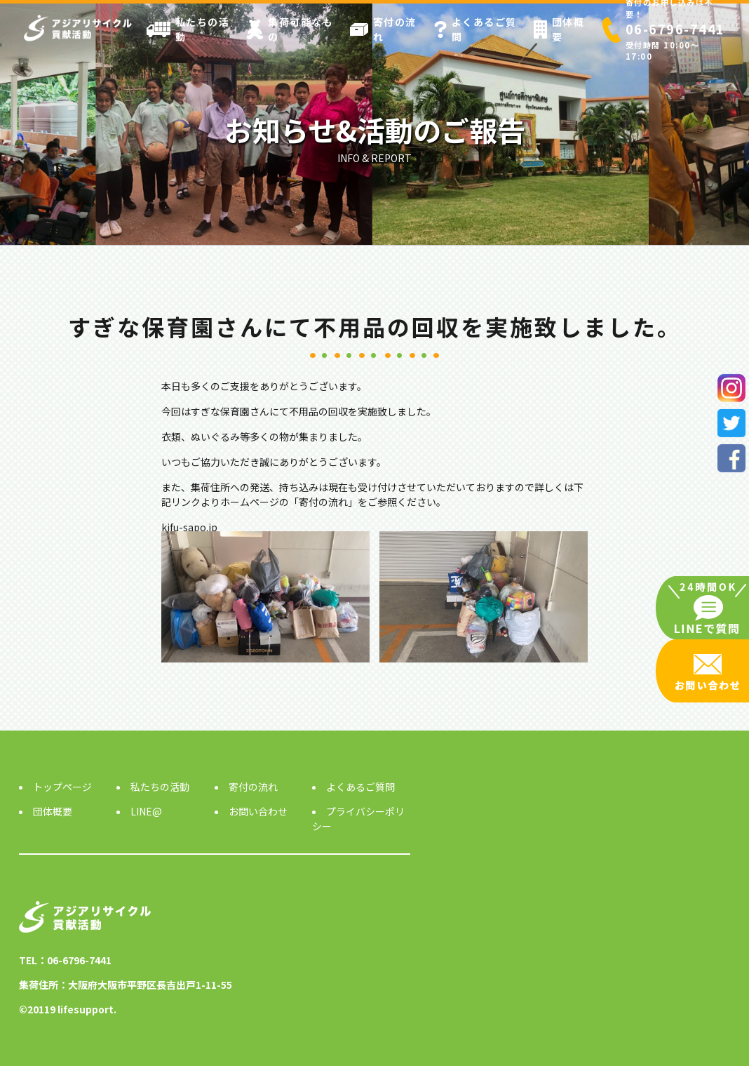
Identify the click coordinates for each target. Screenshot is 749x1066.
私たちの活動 (188, 29)
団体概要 (559, 29)
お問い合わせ (258, 811)
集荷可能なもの (289, 29)
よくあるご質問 (475, 29)
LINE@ (146, 811)
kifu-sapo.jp (189, 527)
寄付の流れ (383, 29)
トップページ (62, 787)
